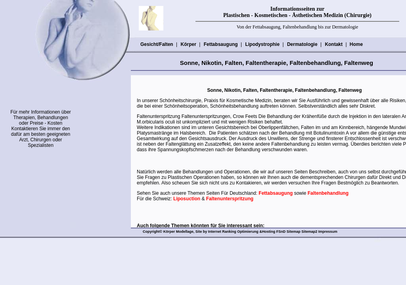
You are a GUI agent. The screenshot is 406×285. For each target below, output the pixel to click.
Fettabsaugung (220, 44)
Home (356, 44)
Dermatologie (302, 44)
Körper (188, 44)
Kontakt (333, 44)
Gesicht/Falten (156, 44)
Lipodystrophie (262, 44)
